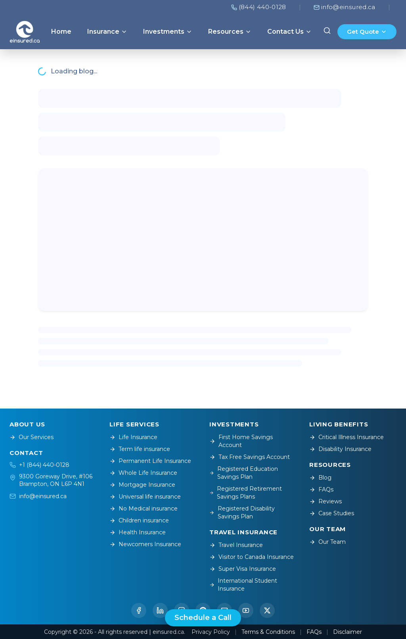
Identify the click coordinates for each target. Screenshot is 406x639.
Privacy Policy (211, 631)
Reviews (325, 501)
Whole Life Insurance (143, 472)
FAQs (321, 489)
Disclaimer (347, 631)
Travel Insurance (236, 545)
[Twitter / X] (267, 610)
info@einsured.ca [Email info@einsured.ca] (43, 496)
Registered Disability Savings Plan (242, 512)
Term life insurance (139, 449)
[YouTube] (245, 610)
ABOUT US (27, 424)
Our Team (327, 541)
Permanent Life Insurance (150, 460)
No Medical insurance (143, 508)
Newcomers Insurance (145, 544)
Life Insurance (133, 437)
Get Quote (367, 31)
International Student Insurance (243, 584)
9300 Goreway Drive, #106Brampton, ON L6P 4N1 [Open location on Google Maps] (55, 480)
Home (61, 31)
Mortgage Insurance (142, 484)
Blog (320, 477)
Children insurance (139, 520)
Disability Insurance (340, 449)
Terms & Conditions (268, 631)
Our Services (32, 437)
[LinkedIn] (160, 610)
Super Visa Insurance (242, 568)
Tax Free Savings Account (249, 457)
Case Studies (331, 513)
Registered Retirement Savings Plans (245, 492)
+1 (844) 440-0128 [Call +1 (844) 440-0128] (44, 464)
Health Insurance (137, 532)
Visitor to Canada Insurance (251, 556)
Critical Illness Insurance (346, 437)
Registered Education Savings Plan (243, 472)
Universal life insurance (145, 496)
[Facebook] (138, 610)
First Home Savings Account (241, 441)
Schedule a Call (203, 617)
